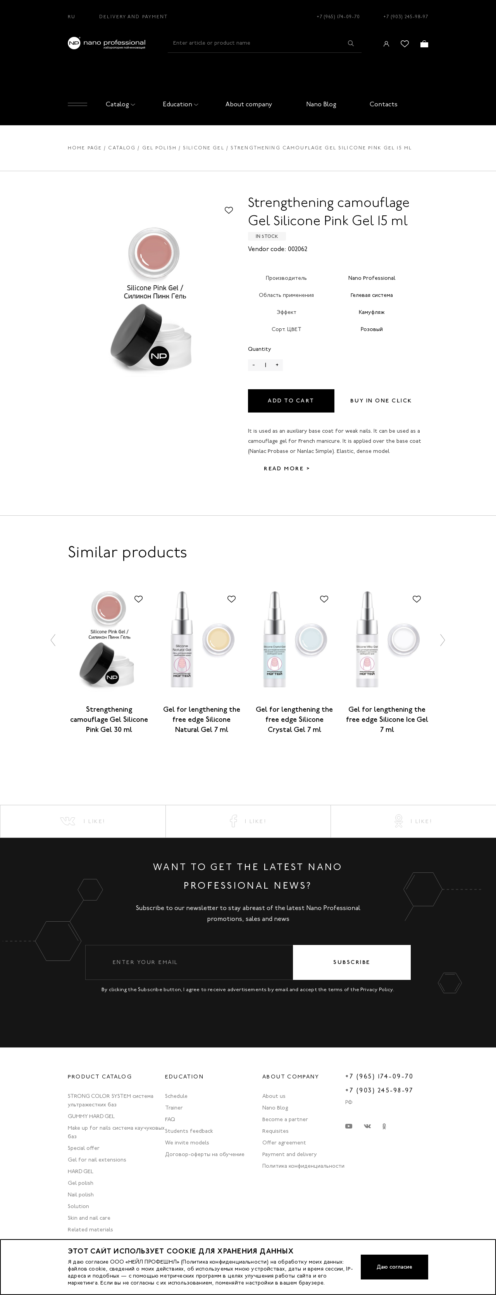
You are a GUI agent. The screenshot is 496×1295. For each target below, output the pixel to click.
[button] (53, 640)
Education (179, 104)
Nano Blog (321, 104)
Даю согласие (394, 1267)
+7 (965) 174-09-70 (338, 17)
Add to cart (291, 400)
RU (72, 17)
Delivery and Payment (133, 17)
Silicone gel (203, 148)
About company (249, 104)
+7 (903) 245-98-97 (405, 17)
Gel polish (159, 148)
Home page (85, 148)
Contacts (384, 104)
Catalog (119, 104)
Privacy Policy (376, 989)
